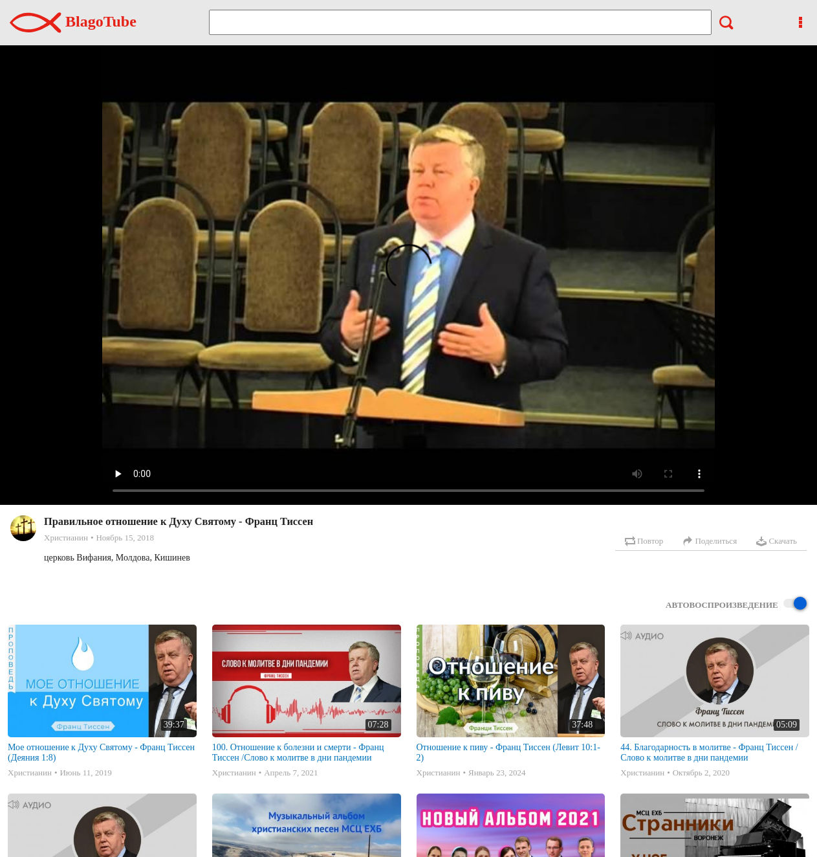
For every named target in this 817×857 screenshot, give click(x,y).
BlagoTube (73, 21)
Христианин (66, 537)
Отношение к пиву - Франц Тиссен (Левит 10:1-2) (508, 752)
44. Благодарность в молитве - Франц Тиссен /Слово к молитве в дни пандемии (709, 752)
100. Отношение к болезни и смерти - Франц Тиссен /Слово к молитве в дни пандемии (298, 752)
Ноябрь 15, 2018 (124, 537)
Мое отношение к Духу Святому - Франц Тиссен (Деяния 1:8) (101, 752)
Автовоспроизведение (736, 604)
